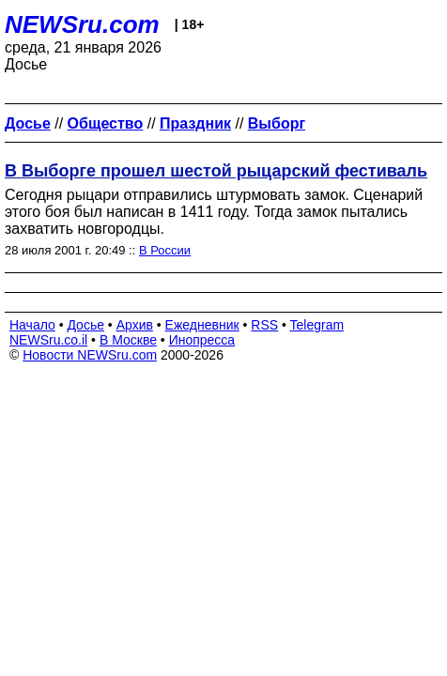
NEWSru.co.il (48, 339)
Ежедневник (202, 324)
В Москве (128, 339)
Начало (32, 324)
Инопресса (202, 339)
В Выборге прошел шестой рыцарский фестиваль (216, 170)
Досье (85, 324)
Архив (134, 324)
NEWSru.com (82, 24)
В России (165, 250)
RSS (264, 324)
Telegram (317, 324)
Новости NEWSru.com (90, 354)
